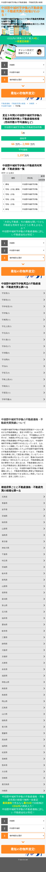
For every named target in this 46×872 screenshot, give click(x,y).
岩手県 (4, 509)
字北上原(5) (6, 326)
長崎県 (4, 759)
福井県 (4, 618)
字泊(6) (5, 366)
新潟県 (4, 599)
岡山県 (4, 701)
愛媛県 (4, 733)
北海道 (4, 497)
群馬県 (4, 580)
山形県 (4, 529)
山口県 (4, 714)
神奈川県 (5, 548)
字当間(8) (6, 360)
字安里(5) (6, 293)
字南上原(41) (7, 379)
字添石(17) (6, 346)
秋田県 (4, 522)
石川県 (4, 612)
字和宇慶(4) (6, 399)
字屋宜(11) (6, 393)
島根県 (4, 695)
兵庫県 (4, 663)
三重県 (4, 637)
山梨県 (4, 586)
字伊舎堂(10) (7, 306)
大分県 (4, 772)
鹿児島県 (5, 784)
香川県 (4, 727)
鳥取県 (4, 688)
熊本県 (4, 765)
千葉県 (4, 554)
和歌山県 (5, 682)
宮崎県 (4, 778)
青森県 (4, 503)
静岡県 (4, 644)
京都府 (4, 657)
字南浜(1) (6, 386)
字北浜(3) (6, 333)
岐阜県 (4, 631)
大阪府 (4, 650)
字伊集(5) (6, 313)
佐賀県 (4, 752)
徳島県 (4, 720)
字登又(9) (6, 373)
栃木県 (4, 573)
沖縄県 (4, 791)
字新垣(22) (6, 300)
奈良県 (4, 669)
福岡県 (4, 746)
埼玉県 (4, 561)
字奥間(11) (6, 320)
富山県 (4, 605)
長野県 (4, 593)
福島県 (4, 535)
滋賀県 (4, 676)
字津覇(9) (6, 353)
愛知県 (4, 625)
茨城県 (4, 567)
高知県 (4, 740)
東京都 (4, 541)
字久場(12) (6, 340)
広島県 (4, 708)
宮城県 (4, 516)
